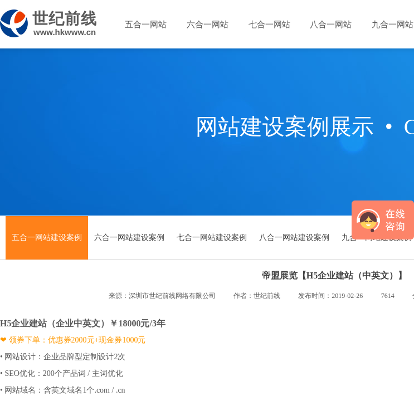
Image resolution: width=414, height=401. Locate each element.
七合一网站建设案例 (212, 237)
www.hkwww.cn (64, 32)
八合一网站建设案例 (294, 237)
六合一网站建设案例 (129, 237)
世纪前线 (64, 18)
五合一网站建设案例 (47, 237)
